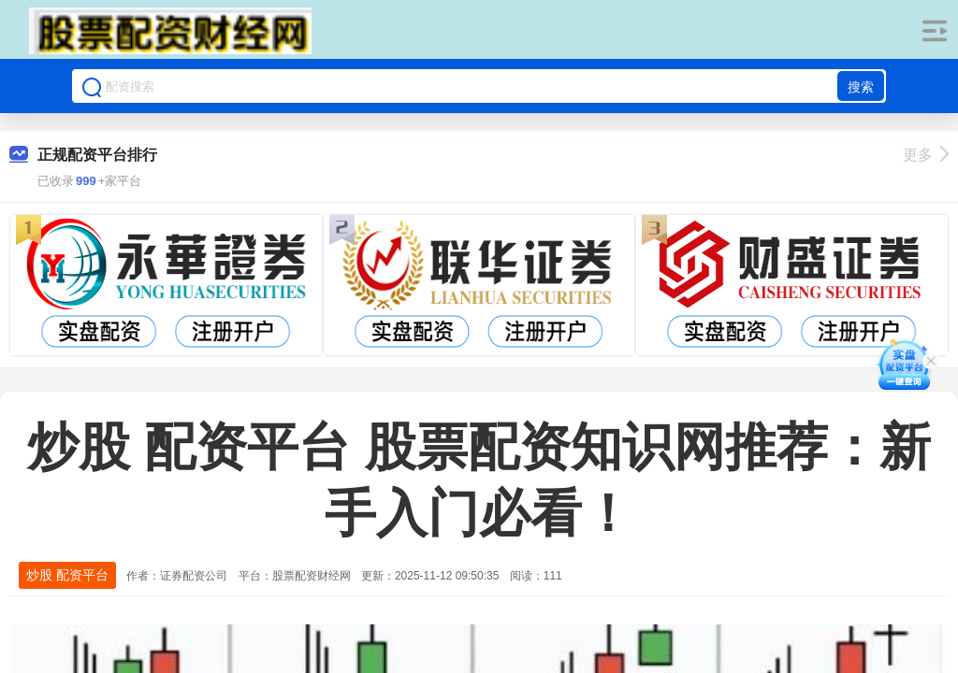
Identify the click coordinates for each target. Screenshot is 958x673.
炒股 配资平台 (67, 574)
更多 (926, 155)
